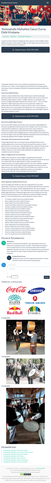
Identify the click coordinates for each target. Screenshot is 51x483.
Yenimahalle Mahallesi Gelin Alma (13, 456)
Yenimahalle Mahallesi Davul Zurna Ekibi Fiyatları (18, 452)
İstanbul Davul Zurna (9, 3)
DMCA (25, 472)
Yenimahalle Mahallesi (24, 36)
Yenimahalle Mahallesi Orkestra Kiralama (15, 460)
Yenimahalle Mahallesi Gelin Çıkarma (14, 458)
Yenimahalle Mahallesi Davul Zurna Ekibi (15, 450)
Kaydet (47, 277)
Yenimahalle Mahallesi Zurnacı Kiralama (15, 462)
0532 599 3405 (40, 468)
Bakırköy (13, 36)
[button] (4, 15)
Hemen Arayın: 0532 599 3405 (25, 50)
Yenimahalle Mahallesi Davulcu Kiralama (15, 454)
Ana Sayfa (6, 36)
